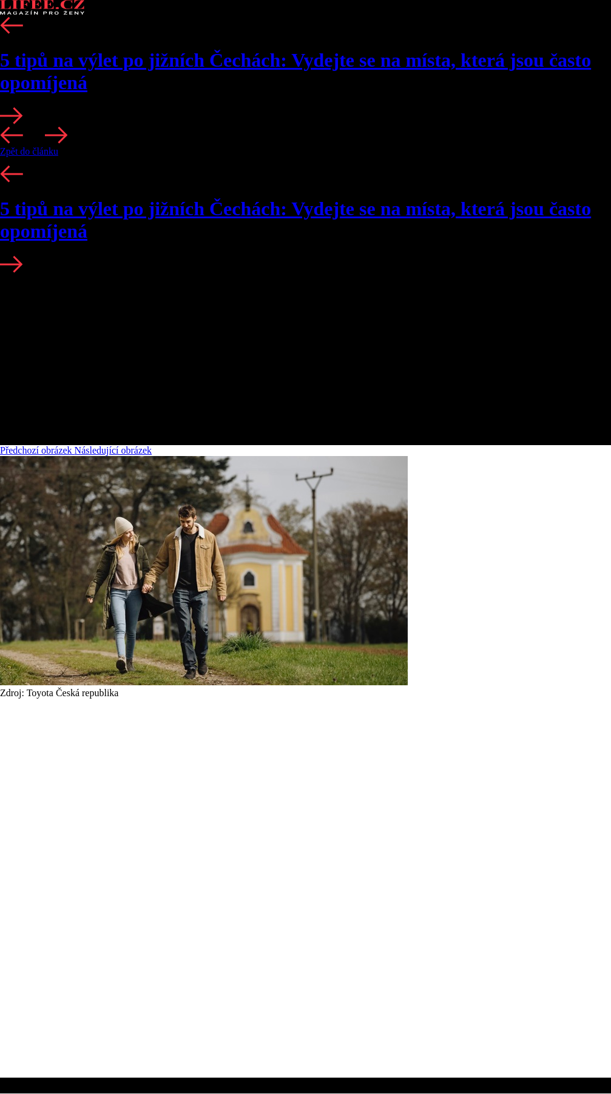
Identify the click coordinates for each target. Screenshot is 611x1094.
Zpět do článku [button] (29, 151)
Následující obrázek (113, 450)
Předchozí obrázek (37, 450)
